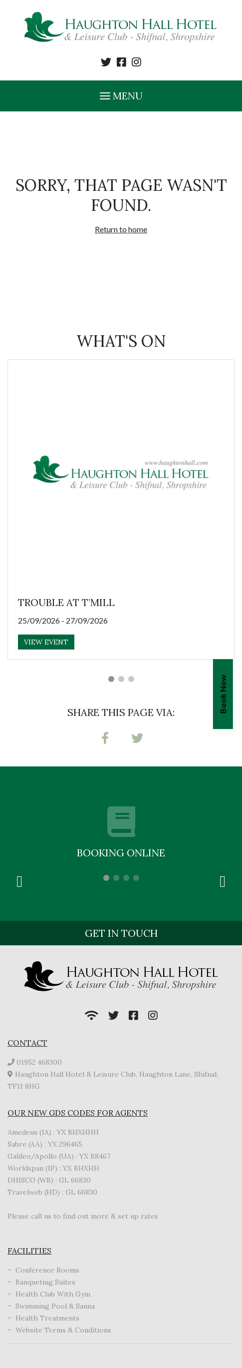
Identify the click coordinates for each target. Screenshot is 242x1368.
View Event (46, 642)
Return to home (121, 229)
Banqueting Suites (45, 1282)
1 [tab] (111, 679)
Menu (121, 95)
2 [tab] (121, 679)
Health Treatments (47, 1318)
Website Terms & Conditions (63, 1330)
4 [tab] (136, 878)
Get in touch (121, 933)
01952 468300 (39, 1062)
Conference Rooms (47, 1270)
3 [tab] (131, 679)
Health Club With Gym (52, 1294)
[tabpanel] (121, 509)
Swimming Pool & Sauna (55, 1306)
